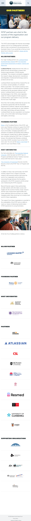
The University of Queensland (9, 162)
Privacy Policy (15, 518)
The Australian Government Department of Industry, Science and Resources (15, 63)
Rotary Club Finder (22, 142)
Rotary (3, 125)
